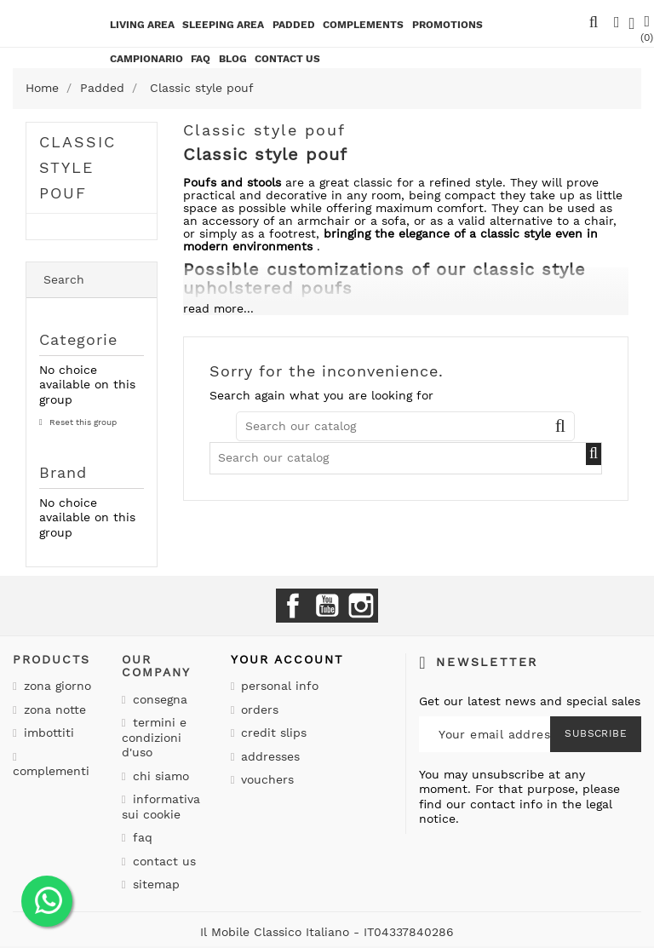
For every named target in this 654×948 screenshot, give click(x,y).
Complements (363, 25)
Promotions (447, 25)
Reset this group (82, 422)
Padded (293, 25)
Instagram (361, 606)
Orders (257, 709)
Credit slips (272, 732)
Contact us (162, 861)
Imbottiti (47, 732)
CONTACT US (287, 59)
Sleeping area (223, 25)
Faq (200, 59)
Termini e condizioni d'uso (154, 737)
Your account (287, 659)
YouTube (327, 606)
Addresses (268, 756)
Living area (142, 25)
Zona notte (53, 709)
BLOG (233, 59)
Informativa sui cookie (161, 806)
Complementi (51, 771)
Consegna (158, 699)
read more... (218, 308)
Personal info (277, 685)
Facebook (293, 606)
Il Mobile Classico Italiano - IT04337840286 (327, 932)
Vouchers (265, 779)
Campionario (146, 59)
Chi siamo (159, 776)
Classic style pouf (77, 167)
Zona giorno (55, 685)
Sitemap (154, 884)
